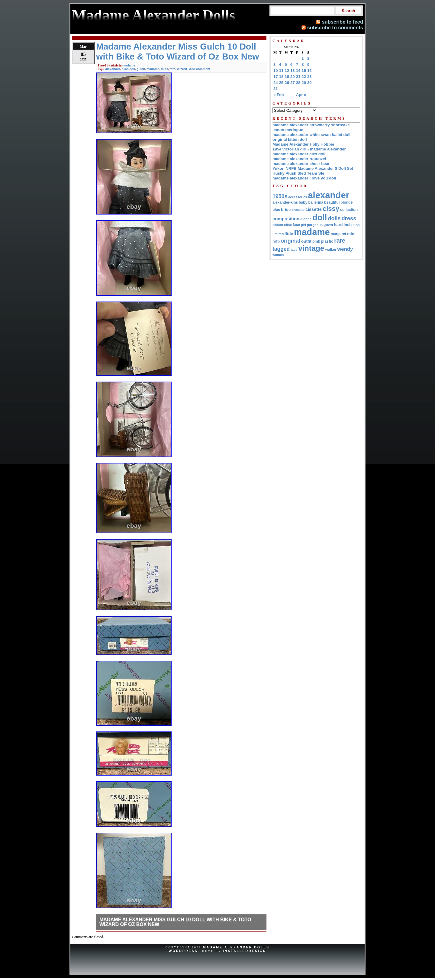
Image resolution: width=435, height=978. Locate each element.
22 (303, 76)
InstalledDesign (244, 951)
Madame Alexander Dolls (236, 947)
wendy (345, 249)
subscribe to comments (335, 27)
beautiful (332, 202)
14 (298, 70)
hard (338, 224)
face (296, 225)
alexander (112, 69)
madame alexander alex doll (298, 154)
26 (287, 82)
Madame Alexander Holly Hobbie (303, 144)
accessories (297, 197)
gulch (141, 69)
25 (281, 82)
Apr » (301, 94)
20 (292, 76)
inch (347, 224)
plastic (327, 241)
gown (328, 225)
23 (309, 76)
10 (275, 70)
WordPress (183, 951)
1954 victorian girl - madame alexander (309, 149)
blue (276, 210)
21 (298, 76)
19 (287, 76)
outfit (306, 241)
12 (287, 70)
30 (309, 82)
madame (128, 65)
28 (298, 82)
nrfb (276, 241)
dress (349, 218)
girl (303, 225)
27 (292, 82)
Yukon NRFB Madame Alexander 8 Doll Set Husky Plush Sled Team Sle (312, 171)
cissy (331, 208)
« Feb (278, 94)
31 (275, 88)
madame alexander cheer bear (301, 163)
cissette (313, 209)
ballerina (315, 202)
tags (294, 249)
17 (275, 76)
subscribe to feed (342, 21)
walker (330, 249)
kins (356, 225)
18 (281, 76)
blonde (346, 202)
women (278, 255)
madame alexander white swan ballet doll (311, 134)
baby (303, 202)
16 (309, 70)
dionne (305, 219)
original (290, 241)
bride (286, 209)
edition (277, 225)
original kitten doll (289, 139)
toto (172, 69)
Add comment (199, 69)
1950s (280, 196)
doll (132, 69)
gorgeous (315, 225)
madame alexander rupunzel (299, 159)
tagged (281, 249)
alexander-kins (285, 202)
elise (288, 225)
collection (349, 210)
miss (164, 69)
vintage (311, 248)
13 (292, 70)
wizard (182, 69)
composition (285, 218)
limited (278, 234)
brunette (298, 209)
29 (303, 82)
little (289, 233)
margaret (338, 234)
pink (316, 241)
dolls (334, 218)
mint (351, 233)
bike (125, 69)
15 (303, 70)
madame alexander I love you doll (304, 178)
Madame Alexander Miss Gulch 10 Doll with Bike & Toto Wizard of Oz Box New (175, 922)
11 (281, 70)
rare (339, 240)
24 (275, 82)
